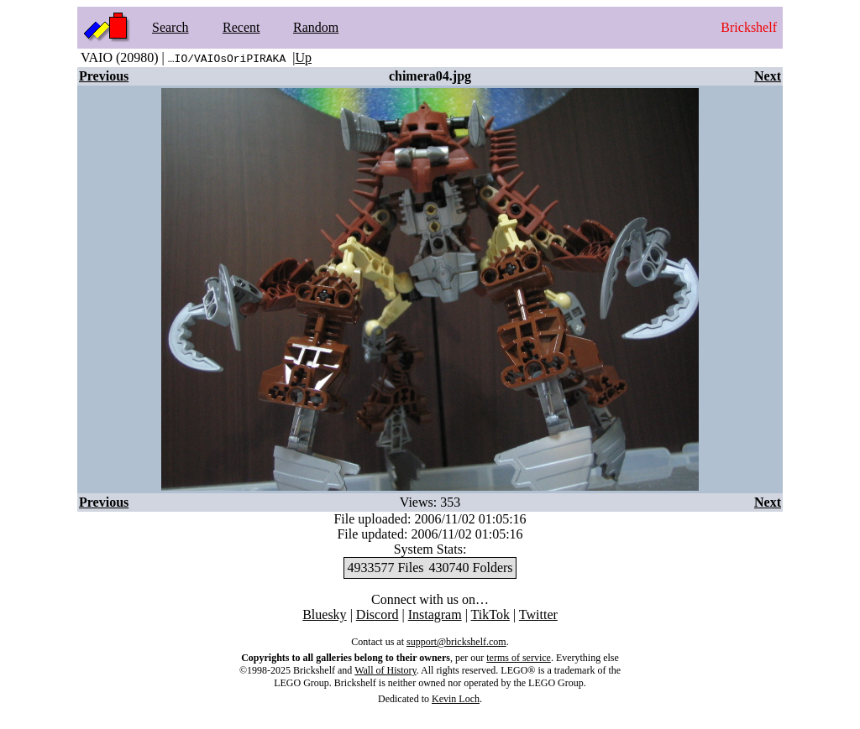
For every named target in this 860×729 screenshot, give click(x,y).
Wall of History (385, 670)
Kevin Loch (456, 699)
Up (303, 57)
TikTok (490, 614)
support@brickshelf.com (456, 642)
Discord (377, 614)
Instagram (435, 614)
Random (315, 27)
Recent (241, 27)
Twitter (538, 614)
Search (170, 27)
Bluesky (324, 614)
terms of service (518, 658)
